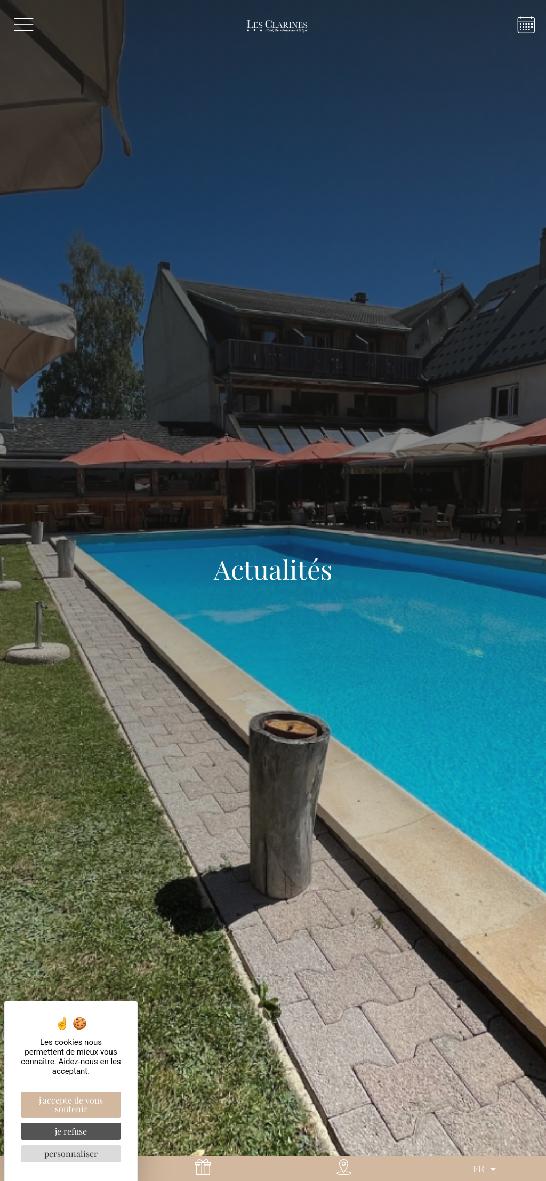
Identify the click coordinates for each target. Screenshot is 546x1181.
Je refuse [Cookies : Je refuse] (71, 1131)
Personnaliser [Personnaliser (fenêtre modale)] (71, 1153)
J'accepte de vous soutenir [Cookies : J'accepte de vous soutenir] (71, 1104)
